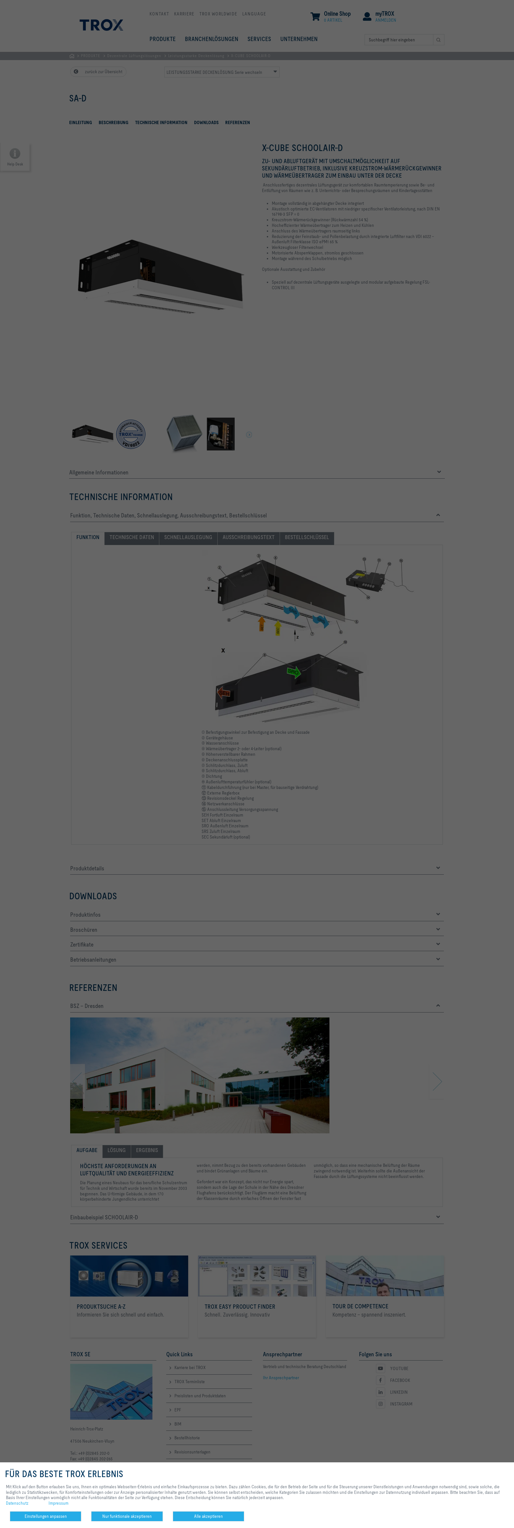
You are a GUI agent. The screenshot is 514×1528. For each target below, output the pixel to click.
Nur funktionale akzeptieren (127, 1516)
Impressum (59, 1503)
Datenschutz (17, 1503)
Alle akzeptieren (208, 1516)
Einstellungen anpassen (46, 1516)
